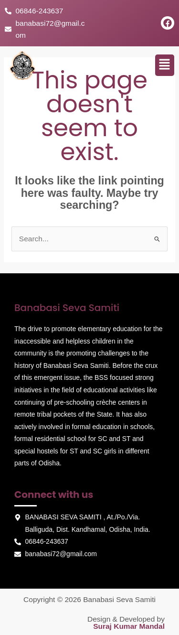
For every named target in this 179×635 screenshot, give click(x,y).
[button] (164, 64)
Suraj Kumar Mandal (129, 626)
